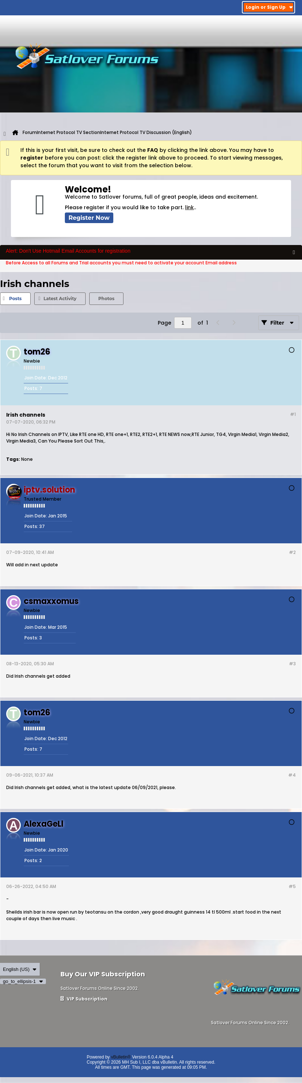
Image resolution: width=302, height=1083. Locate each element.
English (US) (20, 969)
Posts (15, 298)
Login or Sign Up (269, 7)
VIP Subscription (83, 999)
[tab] (15, 298)
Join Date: (35, 378)
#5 (292, 886)
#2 (292, 552)
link (189, 207)
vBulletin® (121, 1057)
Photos (106, 298)
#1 (293, 414)
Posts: (31, 388)
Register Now (89, 217)
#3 (292, 664)
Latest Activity (59, 298)
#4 (292, 775)
